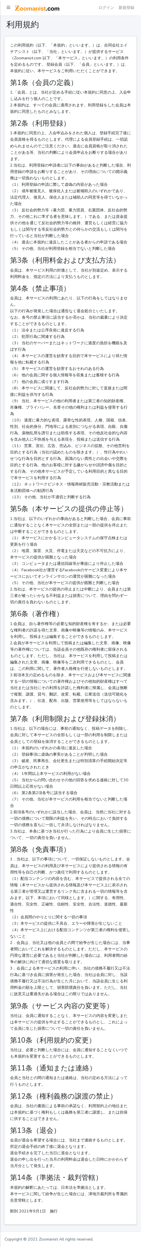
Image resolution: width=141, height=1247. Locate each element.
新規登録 (126, 7)
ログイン (106, 7)
